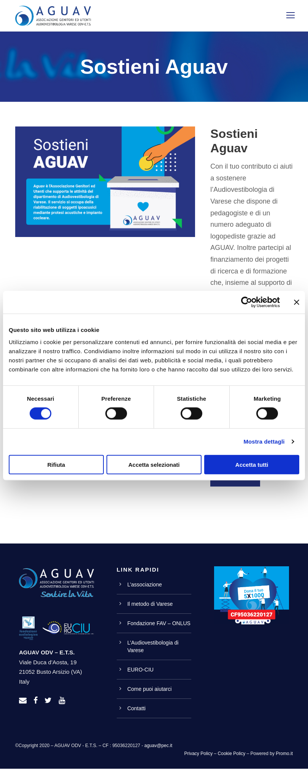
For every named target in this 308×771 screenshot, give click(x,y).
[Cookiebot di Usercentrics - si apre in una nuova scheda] (246, 302)
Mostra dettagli (263, 441)
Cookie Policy (232, 755)
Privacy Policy (198, 755)
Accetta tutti (251, 464)
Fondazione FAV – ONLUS (159, 625)
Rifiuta (56, 464)
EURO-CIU (140, 672)
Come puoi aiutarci (149, 691)
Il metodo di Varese (150, 606)
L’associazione (144, 587)
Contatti (136, 711)
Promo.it (284, 755)
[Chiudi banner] (296, 302)
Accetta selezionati (153, 464)
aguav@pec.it (158, 747)
